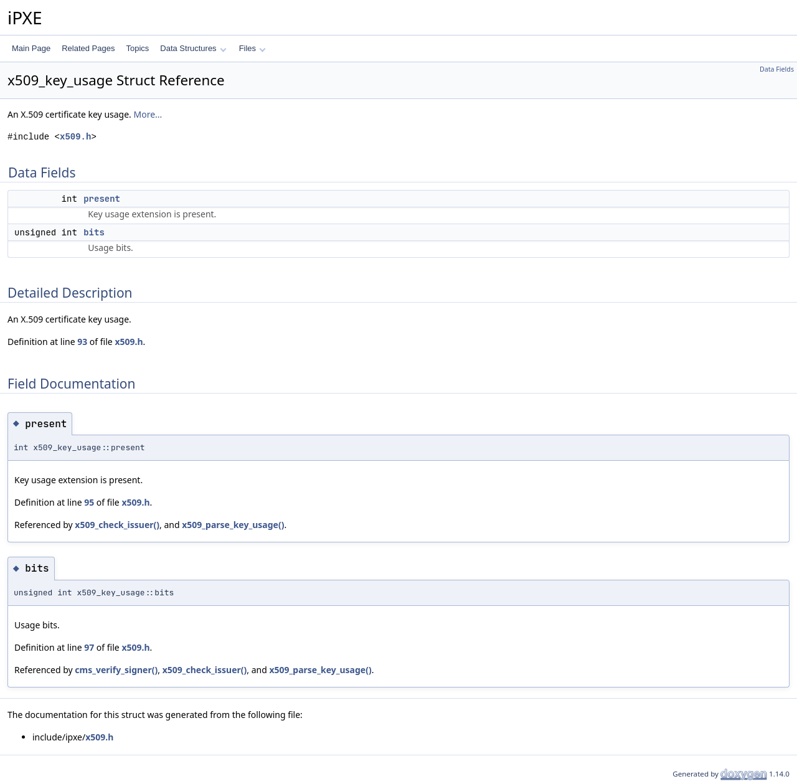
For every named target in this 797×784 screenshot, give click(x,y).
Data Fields (777, 69)
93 (82, 341)
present (101, 198)
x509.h (75, 137)
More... (148, 114)
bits (94, 232)
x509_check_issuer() (117, 525)
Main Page (31, 48)
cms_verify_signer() (116, 670)
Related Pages (88, 48)
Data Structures (193, 48)
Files (252, 48)
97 (89, 647)
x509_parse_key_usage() (233, 525)
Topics (137, 48)
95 (89, 502)
